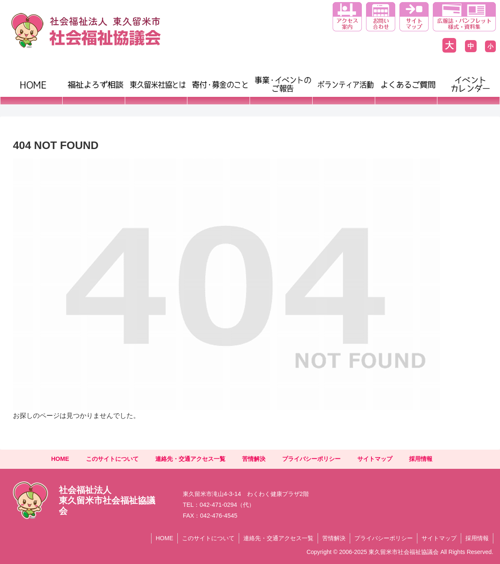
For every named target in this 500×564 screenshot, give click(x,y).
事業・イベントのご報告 (277, 87)
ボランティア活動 (340, 79)
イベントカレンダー (456, 87)
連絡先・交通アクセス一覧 (190, 458)
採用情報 (420, 458)
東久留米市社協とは (155, 79)
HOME (13, 79)
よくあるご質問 (399, 79)
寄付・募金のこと (215, 79)
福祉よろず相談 (87, 79)
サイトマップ (374, 458)
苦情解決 (253, 458)
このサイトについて (112, 458)
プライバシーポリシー (311, 458)
